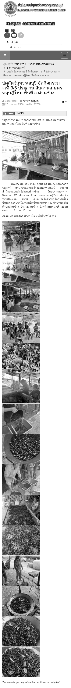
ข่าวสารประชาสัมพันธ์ (40, 63)
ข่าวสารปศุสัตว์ (16, 67)
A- (8, 42)
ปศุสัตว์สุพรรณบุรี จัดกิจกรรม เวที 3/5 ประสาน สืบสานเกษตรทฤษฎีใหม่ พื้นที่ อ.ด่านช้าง (32, 87)
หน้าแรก (19, 63)
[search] (35, 47)
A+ (16, 42)
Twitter (20, 113)
